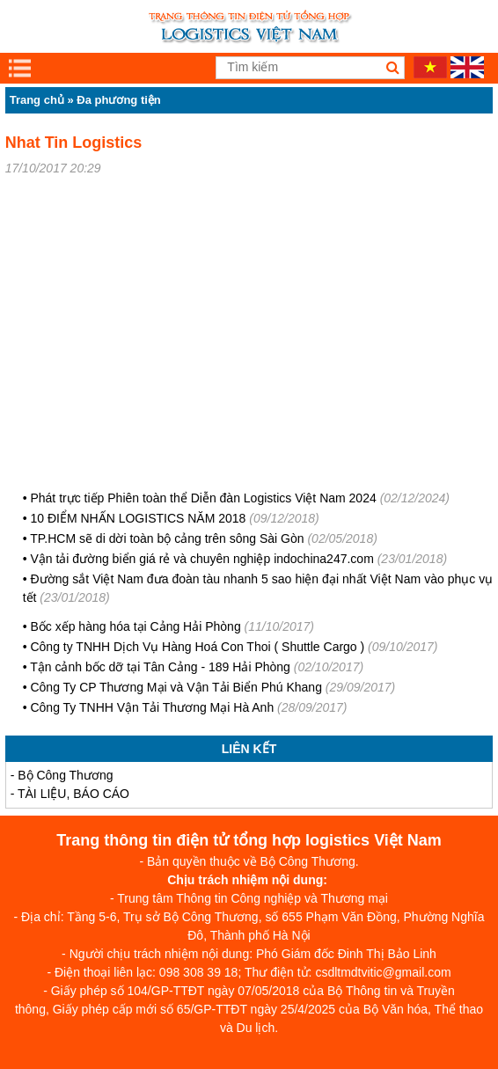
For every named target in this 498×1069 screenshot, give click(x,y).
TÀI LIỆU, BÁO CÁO (73, 794)
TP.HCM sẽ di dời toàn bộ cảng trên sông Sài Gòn (167, 538)
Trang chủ (37, 99)
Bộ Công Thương (65, 775)
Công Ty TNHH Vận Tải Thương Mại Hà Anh (152, 707)
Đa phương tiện (119, 99)
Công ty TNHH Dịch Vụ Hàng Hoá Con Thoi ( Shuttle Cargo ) (197, 647)
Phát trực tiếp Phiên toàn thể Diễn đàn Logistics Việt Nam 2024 (203, 498)
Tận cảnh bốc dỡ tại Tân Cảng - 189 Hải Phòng (162, 667)
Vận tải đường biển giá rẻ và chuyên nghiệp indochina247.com (201, 559)
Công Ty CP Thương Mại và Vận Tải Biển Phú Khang (175, 687)
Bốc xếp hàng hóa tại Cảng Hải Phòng (137, 626)
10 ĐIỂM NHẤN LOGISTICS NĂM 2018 (137, 518)
